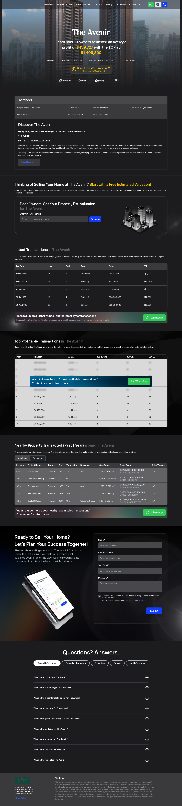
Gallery (109, 4)
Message (103, 578)
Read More (29, 162)
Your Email (103, 565)
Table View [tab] (38, 458)
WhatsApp (154, 317)
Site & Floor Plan (65, 4)
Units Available (83, 4)
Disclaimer (142, 600)
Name (101, 540)
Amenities (100, 663)
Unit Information (137, 663)
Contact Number (106, 552)
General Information (47, 663)
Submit (154, 610)
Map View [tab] (22, 458)
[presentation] (129, 610)
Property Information (76, 663)
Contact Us (134, 4)
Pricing (117, 663)
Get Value (95, 219)
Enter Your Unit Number (30, 214)
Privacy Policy (129, 600)
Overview (49, 4)
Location (98, 4)
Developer (121, 4)
